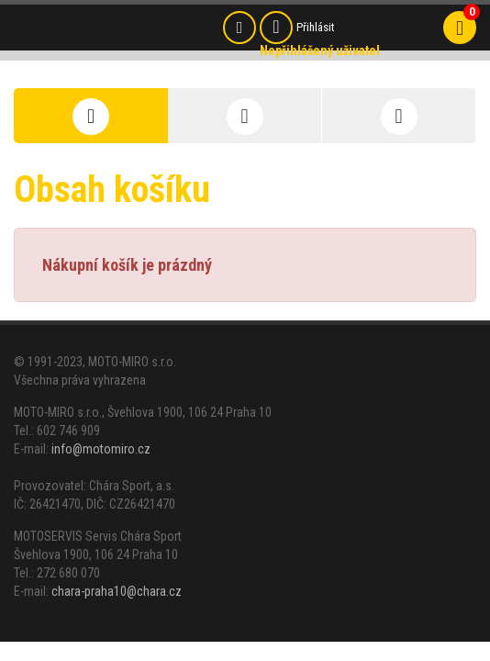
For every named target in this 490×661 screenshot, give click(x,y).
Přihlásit (315, 27)
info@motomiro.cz (100, 449)
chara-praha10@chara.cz (116, 591)
